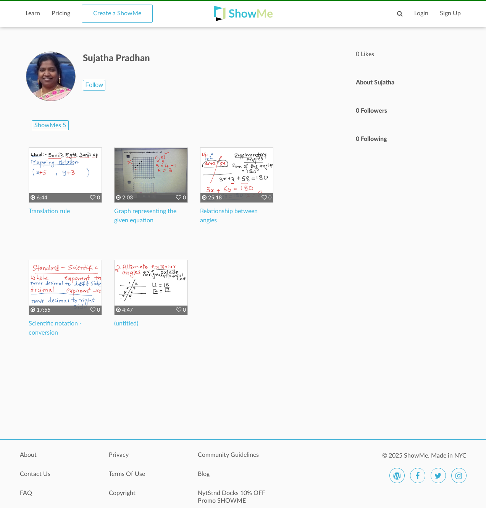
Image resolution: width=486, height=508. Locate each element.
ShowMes (50, 125)
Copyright (122, 493)
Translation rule (49, 211)
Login (421, 13)
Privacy (119, 455)
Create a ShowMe (117, 13)
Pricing (61, 13)
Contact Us (35, 474)
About (28, 455)
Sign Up (450, 13)
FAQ (26, 493)
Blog (204, 474)
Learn (33, 13)
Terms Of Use (127, 474)
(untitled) (126, 323)
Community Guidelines (228, 455)
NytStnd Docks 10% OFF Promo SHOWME (231, 497)
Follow (94, 85)
